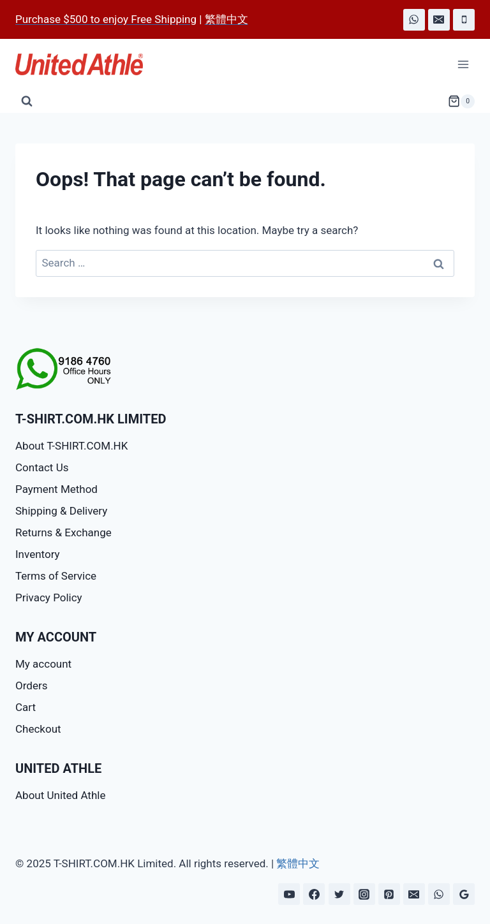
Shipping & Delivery (61, 510)
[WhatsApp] (414, 20)
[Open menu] (463, 65)
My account (43, 663)
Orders (31, 685)
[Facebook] (314, 894)
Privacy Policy (48, 597)
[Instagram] (364, 894)
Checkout (38, 728)
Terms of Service (55, 575)
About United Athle (60, 795)
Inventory (37, 554)
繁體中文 (298, 863)
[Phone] (464, 20)
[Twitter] (339, 894)
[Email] (439, 20)
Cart (25, 707)
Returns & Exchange (63, 532)
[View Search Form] (26, 101)
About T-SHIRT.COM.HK (71, 445)
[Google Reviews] (464, 894)
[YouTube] (289, 894)
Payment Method (56, 489)
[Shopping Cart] (461, 101)
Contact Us (41, 467)
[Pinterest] (389, 894)
